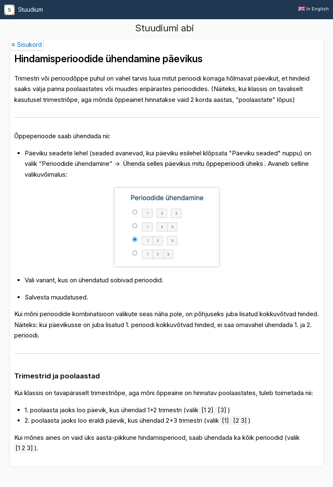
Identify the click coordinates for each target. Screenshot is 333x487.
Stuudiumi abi (164, 28)
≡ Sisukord (27, 44)
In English (313, 9)
